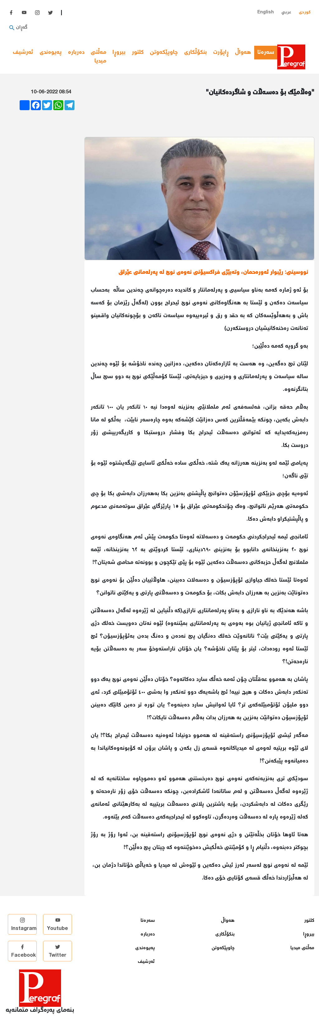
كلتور (138, 52)
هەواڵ (243, 52)
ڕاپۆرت (221, 52)
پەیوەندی (51, 52)
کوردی (305, 12)
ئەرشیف (23, 52)
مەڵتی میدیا (98, 57)
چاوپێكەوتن (164, 52)
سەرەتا (267, 52)
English (265, 12)
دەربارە (76, 52)
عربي (286, 12)
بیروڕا (119, 52)
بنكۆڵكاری (195, 52)
